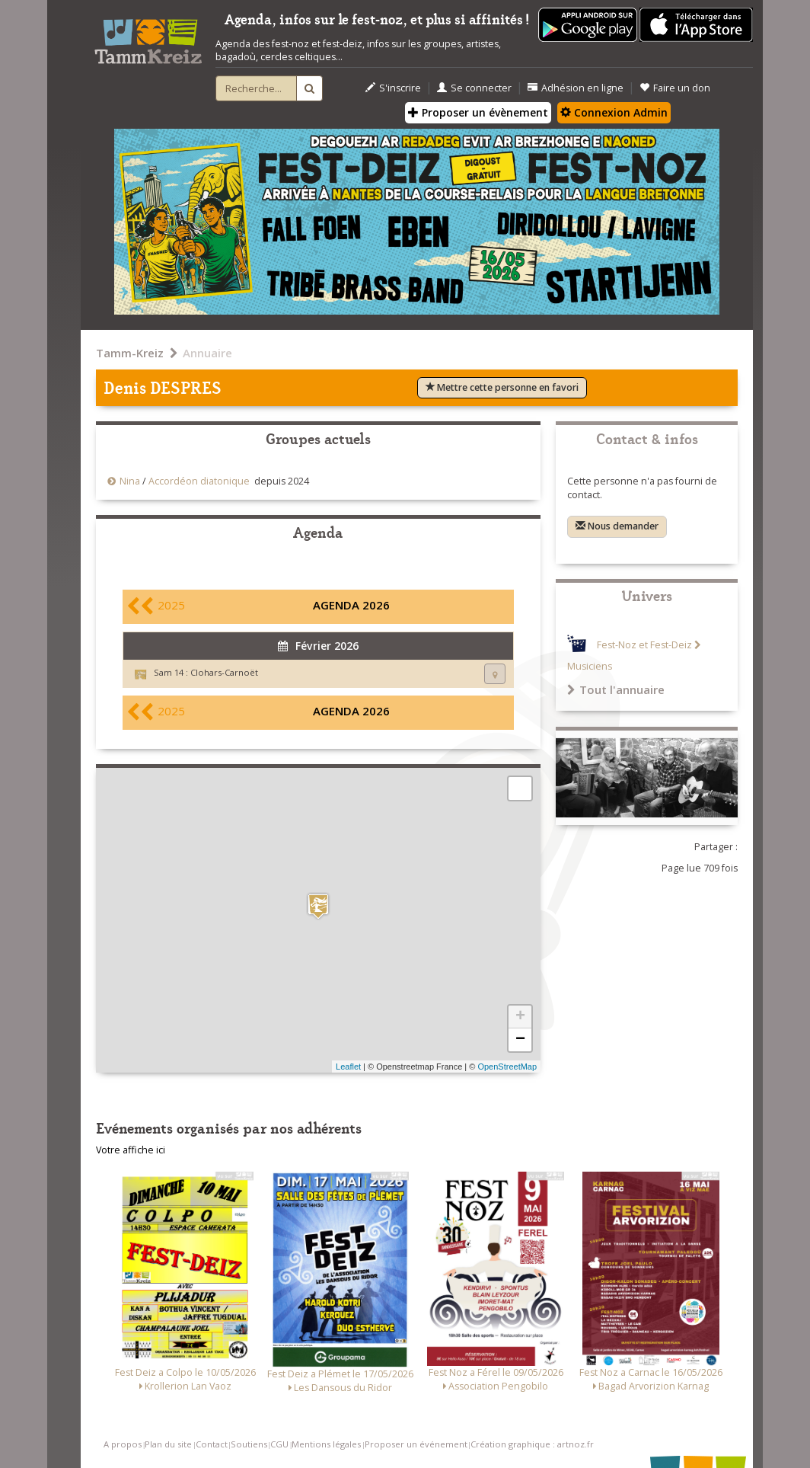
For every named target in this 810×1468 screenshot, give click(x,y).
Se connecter (474, 88)
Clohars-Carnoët (224, 672)
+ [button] (520, 1017)
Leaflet (348, 1066)
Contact (212, 1444)
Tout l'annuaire (616, 689)
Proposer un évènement (478, 112)
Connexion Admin (614, 112)
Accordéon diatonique (199, 481)
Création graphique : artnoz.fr (532, 1444)
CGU (279, 1444)
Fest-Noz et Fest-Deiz (644, 644)
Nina (130, 481)
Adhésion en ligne (575, 88)
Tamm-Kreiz (130, 352)
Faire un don (674, 88)
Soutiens (249, 1444)
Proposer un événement (416, 1444)
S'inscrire (393, 88)
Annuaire (207, 352)
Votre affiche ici (130, 1149)
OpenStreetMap (507, 1066)
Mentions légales (326, 1444)
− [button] (520, 1039)
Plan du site (168, 1444)
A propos (123, 1444)
